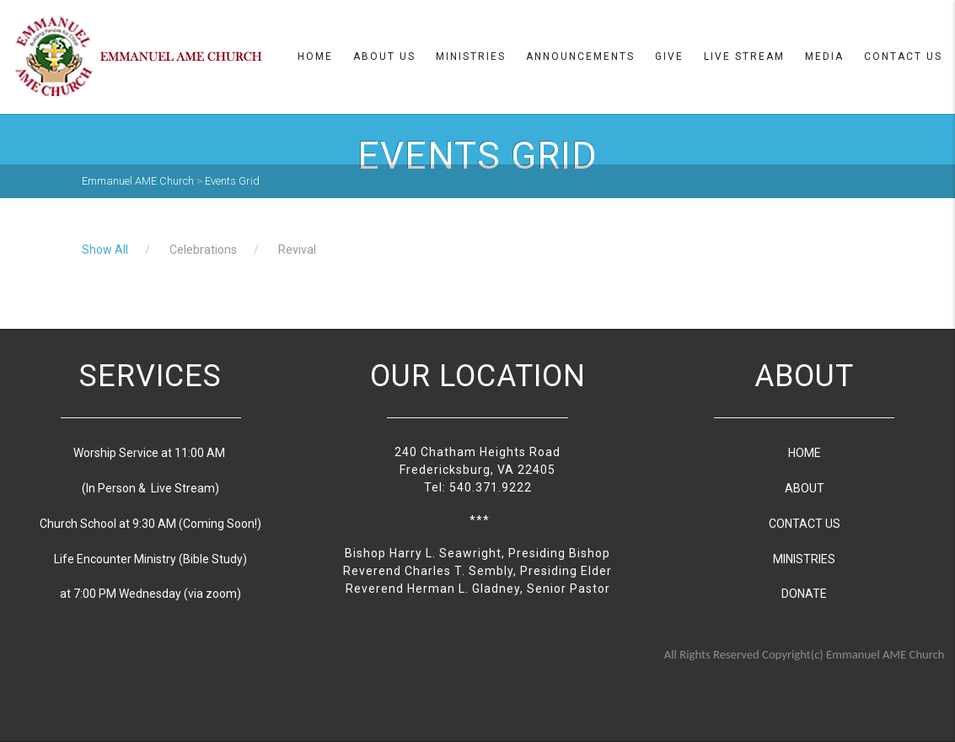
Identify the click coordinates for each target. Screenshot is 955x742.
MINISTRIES (804, 559)
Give (669, 56)
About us (384, 56)
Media (824, 56)
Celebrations (203, 249)
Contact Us (903, 56)
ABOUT (804, 488)
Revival (297, 249)
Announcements (580, 56)
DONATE (804, 593)
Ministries (471, 56)
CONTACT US (804, 523)
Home (315, 56)
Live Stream (744, 56)
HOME (804, 453)
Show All (105, 249)
